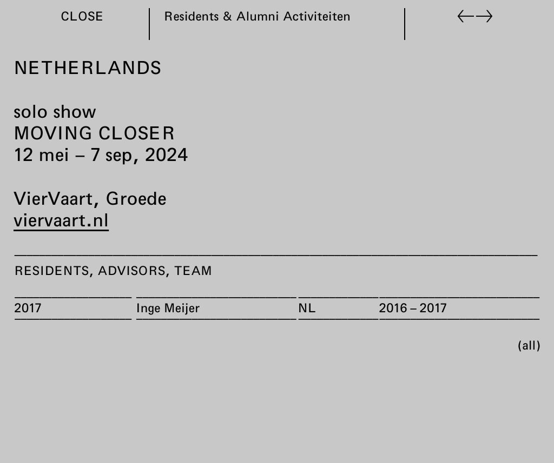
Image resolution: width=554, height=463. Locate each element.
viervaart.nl (61, 219)
